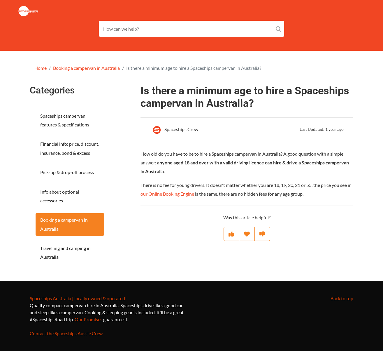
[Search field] (191, 29)
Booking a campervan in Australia (86, 68)
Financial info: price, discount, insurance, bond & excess (69, 148)
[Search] (278, 29)
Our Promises (88, 319)
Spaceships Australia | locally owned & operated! (78, 298)
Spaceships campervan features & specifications (64, 120)
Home (40, 68)
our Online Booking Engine (167, 194)
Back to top (342, 298)
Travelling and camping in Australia (65, 252)
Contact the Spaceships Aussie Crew (66, 333)
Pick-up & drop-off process (67, 172)
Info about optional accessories (59, 196)
